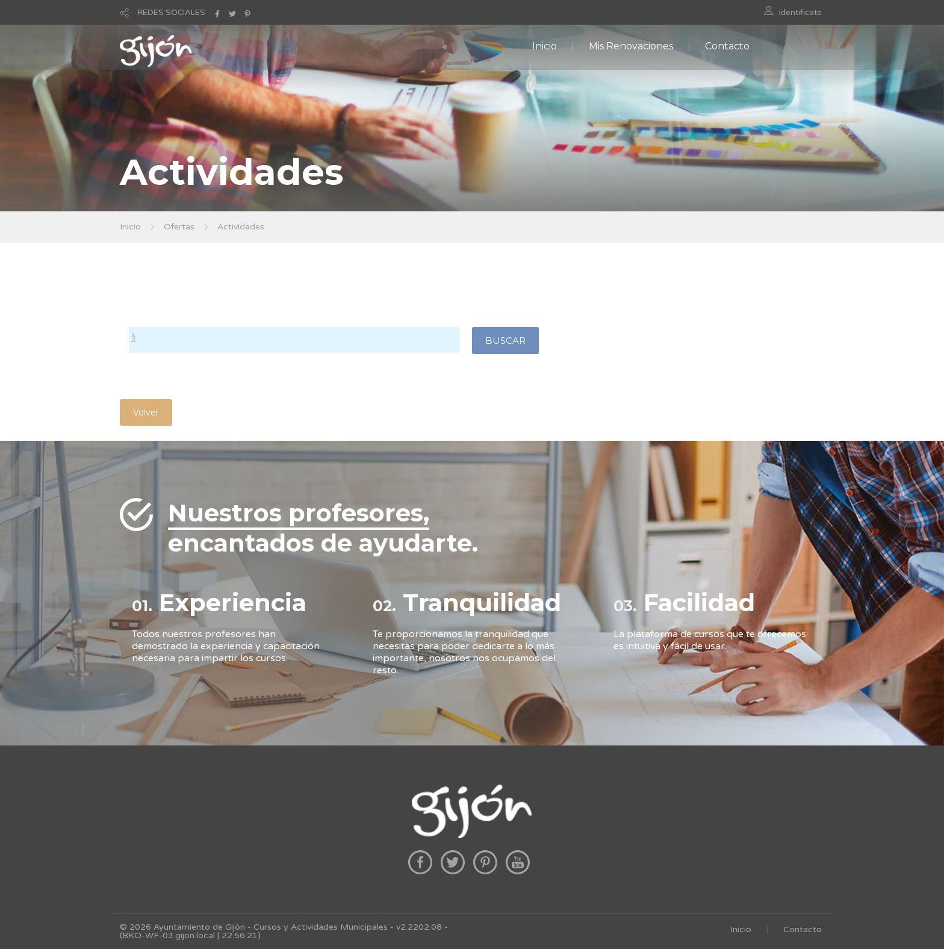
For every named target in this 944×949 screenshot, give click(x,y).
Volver (146, 412)
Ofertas (179, 227)
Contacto (727, 46)
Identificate (800, 12)
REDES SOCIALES (171, 12)
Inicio (544, 46)
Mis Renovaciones (631, 46)
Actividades (240, 227)
